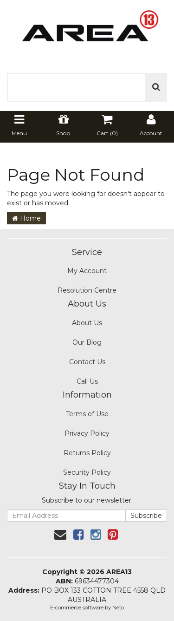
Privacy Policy (87, 433)
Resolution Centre (87, 290)
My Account (87, 271)
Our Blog (87, 342)
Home (26, 218)
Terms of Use (87, 414)
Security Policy (87, 472)
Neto (118, 607)
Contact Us (87, 362)
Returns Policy (87, 453)
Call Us (87, 381)
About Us (87, 323)
